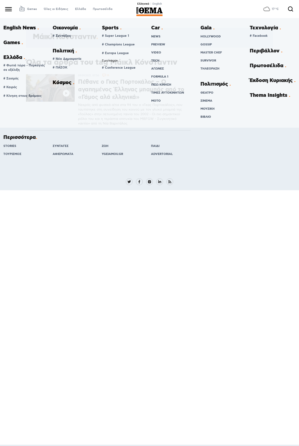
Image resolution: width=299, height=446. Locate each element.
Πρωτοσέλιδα (102, 9)
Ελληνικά (143, 3)
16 (108, 75)
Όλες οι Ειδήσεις (56, 9)
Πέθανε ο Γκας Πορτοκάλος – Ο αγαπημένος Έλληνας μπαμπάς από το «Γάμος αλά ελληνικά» (131, 89)
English (157, 3)
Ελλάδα (80, 9)
